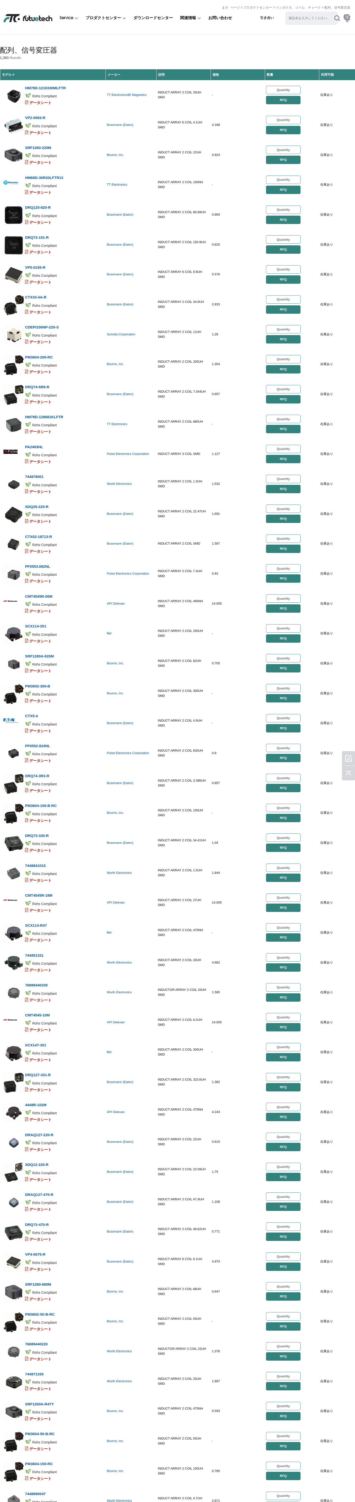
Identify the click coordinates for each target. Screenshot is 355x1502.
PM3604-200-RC (39, 320)
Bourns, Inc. (115, 144)
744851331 (34, 846)
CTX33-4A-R (35, 268)
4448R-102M (35, 978)
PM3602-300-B (37, 610)
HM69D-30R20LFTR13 (44, 162)
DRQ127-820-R (38, 1346)
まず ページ (231, 6)
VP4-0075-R (35, 1109)
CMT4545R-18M (38, 794)
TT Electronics (117, 171)
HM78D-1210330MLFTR (45, 83)
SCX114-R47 (36, 820)
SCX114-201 (35, 557)
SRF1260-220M (38, 136)
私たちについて (89, 1487)
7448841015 (35, 767)
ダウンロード (168, 1487)
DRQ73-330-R (37, 741)
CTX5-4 (31, 636)
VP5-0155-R (35, 241)
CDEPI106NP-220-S (42, 294)
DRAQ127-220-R (39, 1004)
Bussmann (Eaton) (120, 118)
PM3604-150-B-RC (40, 715)
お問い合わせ (220, 16)
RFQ (283, 97)
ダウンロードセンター (153, 16)
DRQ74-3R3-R (37, 688)
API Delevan (115, 539)
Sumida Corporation (121, 302)
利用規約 (11, 1487)
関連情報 (188, 16)
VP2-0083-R (35, 110)
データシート (40, 98)
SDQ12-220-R (36, 1030)
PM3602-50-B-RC (39, 1162)
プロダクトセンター (257, 6)
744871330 (34, 1215)
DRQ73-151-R (37, 215)
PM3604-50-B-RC (39, 1267)
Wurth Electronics (119, 434)
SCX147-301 (35, 925)
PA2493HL (34, 399)
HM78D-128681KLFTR (44, 373)
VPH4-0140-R (36, 1372)
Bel (109, 565)
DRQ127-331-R (38, 952)
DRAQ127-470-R (39, 1057)
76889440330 (36, 873)
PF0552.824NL (37, 662)
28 (224, 1409)
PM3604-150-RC (39, 1294)
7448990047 (35, 1320)
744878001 (34, 425)
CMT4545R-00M (38, 531)
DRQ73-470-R (37, 1083)
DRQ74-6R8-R (37, 346)
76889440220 (36, 1188)
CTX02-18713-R (38, 478)
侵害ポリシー (35, 1487)
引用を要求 (61, 1487)
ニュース (143, 1487)
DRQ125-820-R (38, 189)
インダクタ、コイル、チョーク (298, 6)
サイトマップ (195, 1487)
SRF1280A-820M (39, 583)
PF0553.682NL (37, 504)
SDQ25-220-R (36, 452)
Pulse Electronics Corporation (128, 407)
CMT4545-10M (37, 899)
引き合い (267, 16)
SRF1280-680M (38, 1136)
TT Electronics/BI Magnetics (127, 92)
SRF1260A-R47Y (39, 1241)
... (213, 1409)
